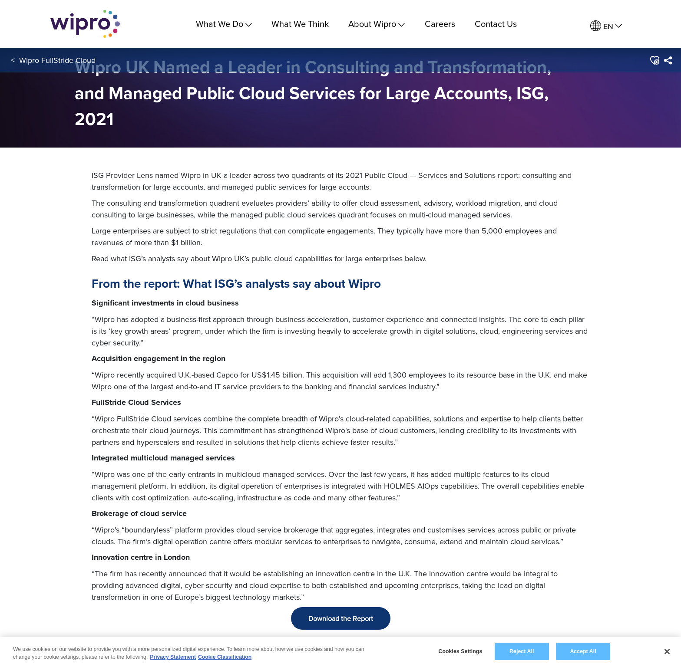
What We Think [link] (300, 23)
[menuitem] (606, 26)
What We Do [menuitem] (224, 23)
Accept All (583, 652)
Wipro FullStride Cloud (57, 60)
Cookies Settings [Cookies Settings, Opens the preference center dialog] (460, 652)
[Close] (667, 652)
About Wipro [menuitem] (376, 23)
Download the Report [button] (340, 618)
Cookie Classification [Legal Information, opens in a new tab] (224, 658)
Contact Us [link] (496, 23)
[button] (654, 60)
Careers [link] (440, 23)
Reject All (521, 652)
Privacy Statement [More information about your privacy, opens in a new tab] (173, 658)
